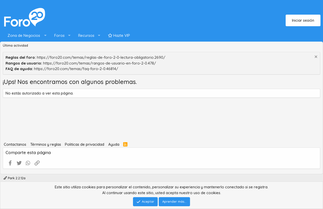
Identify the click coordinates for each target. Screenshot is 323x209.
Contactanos (15, 144)
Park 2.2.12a (14, 178)
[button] (26, 36)
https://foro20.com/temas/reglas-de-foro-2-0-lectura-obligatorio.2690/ (101, 57)
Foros (59, 35)
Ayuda (113, 144)
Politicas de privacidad (84, 144)
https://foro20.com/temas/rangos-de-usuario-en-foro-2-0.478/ (99, 63)
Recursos (86, 35)
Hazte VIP (119, 35)
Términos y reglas (45, 144)
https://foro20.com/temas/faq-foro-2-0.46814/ (76, 68)
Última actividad (15, 45)
